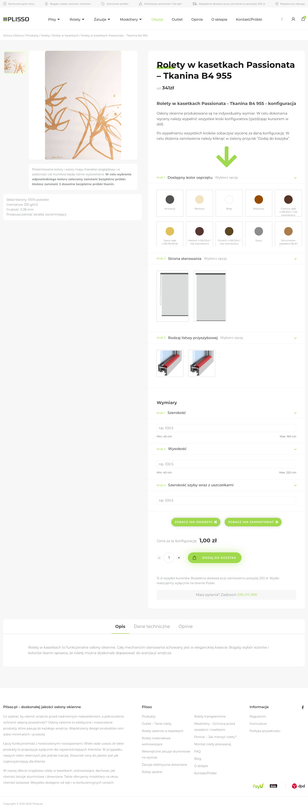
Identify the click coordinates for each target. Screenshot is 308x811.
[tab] (120, 626)
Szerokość (171, 413)
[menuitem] (54, 19)
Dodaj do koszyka (219, 558)
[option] (16, 62)
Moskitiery (129, 19)
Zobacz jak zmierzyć (196, 522)
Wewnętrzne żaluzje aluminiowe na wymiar (166, 754)
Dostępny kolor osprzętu (190, 177)
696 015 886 (247, 595)
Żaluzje (100, 19)
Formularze (258, 724)
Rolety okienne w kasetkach (162, 731)
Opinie (197, 19)
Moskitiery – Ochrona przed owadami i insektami (214, 727)
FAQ (197, 751)
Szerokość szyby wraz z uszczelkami (195, 485)
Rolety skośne (152, 772)
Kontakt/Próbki (249, 19)
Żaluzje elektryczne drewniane (164, 765)
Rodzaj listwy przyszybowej (193, 338)
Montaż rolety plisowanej (212, 744)
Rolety (74, 19)
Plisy (52, 19)
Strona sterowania (184, 258)
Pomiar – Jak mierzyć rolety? (215, 737)
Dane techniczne (152, 626)
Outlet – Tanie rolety (157, 724)
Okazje (157, 19)
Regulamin (258, 716)
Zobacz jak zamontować (253, 522)
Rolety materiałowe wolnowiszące (156, 741)
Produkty (148, 716)
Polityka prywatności (265, 731)
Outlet (177, 19)
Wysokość (172, 449)
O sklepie (220, 19)
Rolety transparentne (210, 716)
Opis (120, 626)
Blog (197, 759)
